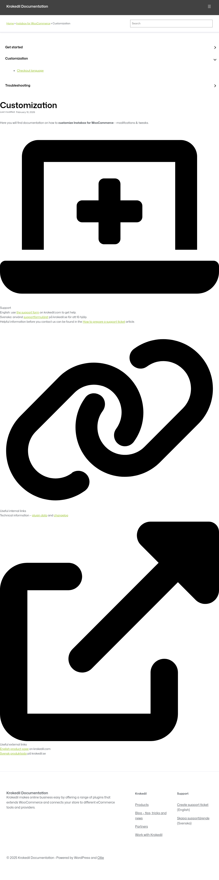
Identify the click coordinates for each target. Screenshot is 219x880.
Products (142, 804)
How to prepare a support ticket (104, 322)
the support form (27, 312)
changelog (61, 515)
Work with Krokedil (149, 834)
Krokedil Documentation (27, 6)
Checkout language (30, 70)
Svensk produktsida (13, 753)
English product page (14, 749)
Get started (14, 47)
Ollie (100, 857)
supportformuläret (36, 317)
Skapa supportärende (193, 818)
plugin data (39, 515)
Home (10, 23)
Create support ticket (192, 804)
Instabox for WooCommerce (33, 23)
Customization (16, 58)
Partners (141, 826)
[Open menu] (209, 6)
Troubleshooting (17, 85)
